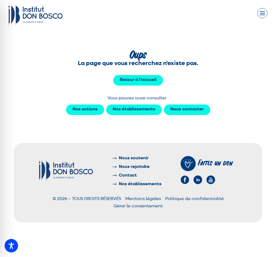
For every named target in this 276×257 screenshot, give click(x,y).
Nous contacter (187, 109)
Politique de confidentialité (194, 199)
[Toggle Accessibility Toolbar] (11, 245)
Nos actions (85, 109)
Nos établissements (134, 109)
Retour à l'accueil (138, 80)
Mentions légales (143, 199)
